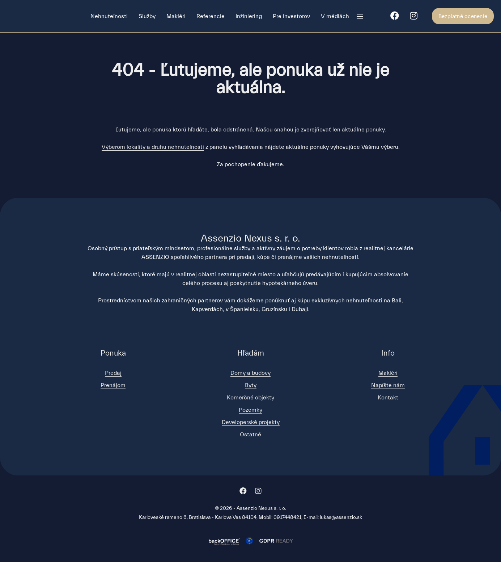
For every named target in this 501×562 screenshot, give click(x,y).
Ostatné (250, 434)
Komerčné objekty (250, 397)
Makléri (176, 16)
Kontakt (388, 397)
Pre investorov (291, 16)
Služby (147, 16)
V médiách (335, 16)
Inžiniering (248, 16)
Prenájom (113, 385)
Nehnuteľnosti (109, 16)
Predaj (113, 373)
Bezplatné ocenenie (462, 16)
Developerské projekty (251, 422)
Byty (250, 385)
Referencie (210, 16)
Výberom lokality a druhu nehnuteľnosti (153, 147)
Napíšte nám (388, 385)
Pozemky (250, 410)
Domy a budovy (250, 373)
